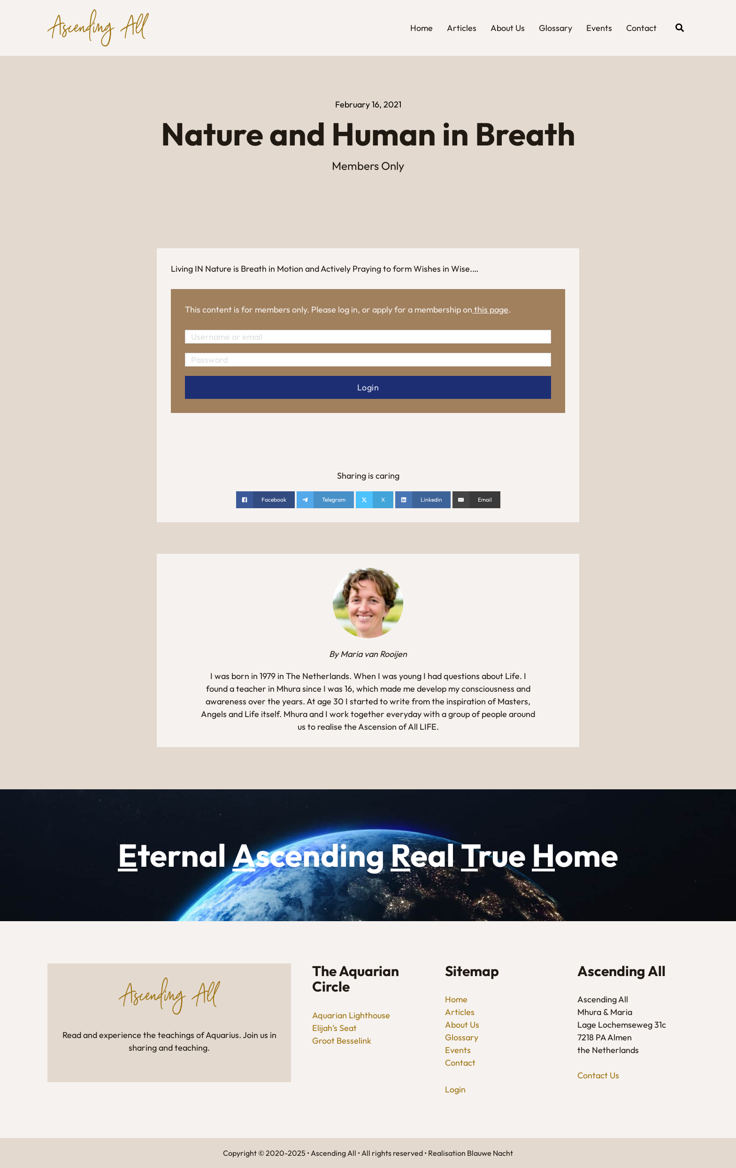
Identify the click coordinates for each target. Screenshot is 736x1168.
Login (455, 1089)
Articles (461, 28)
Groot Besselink (341, 1040)
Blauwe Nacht (490, 1153)
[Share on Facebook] (265, 499)
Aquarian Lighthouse (351, 1015)
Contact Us (598, 1075)
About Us (508, 28)
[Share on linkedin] (423, 499)
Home (421, 28)
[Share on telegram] (325, 499)
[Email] (476, 499)
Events (599, 28)
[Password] (368, 359)
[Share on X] (374, 499)
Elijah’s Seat (334, 1028)
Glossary (555, 28)
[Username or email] (368, 337)
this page (491, 309)
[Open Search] (680, 28)
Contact (641, 28)
